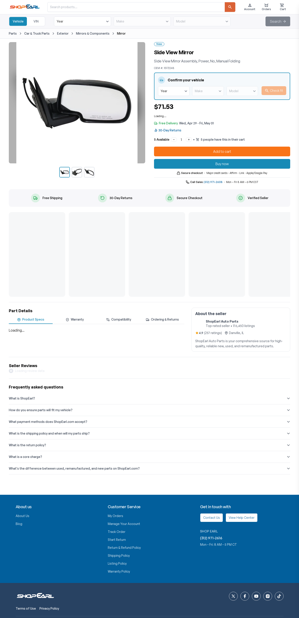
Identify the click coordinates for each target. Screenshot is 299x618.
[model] (201, 21)
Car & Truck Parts (37, 33)
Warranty (75, 319)
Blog (19, 524)
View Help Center (241, 517)
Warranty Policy (119, 571)
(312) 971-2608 (213, 182)
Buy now (222, 164)
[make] (142, 21)
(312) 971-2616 (211, 538)
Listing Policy (117, 563)
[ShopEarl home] (35, 596)
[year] (82, 21)
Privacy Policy (49, 608)
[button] (278, 21)
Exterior (63, 33)
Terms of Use (26, 608)
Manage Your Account (124, 524)
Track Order (116, 532)
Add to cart (222, 151)
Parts (13, 33)
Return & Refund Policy (124, 547)
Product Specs (30, 319)
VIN (36, 21)
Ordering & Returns (162, 319)
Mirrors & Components (93, 33)
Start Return (117, 539)
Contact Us (211, 517)
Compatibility (118, 319)
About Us (22, 516)
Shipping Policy (119, 555)
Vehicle (18, 21)
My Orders (115, 516)
